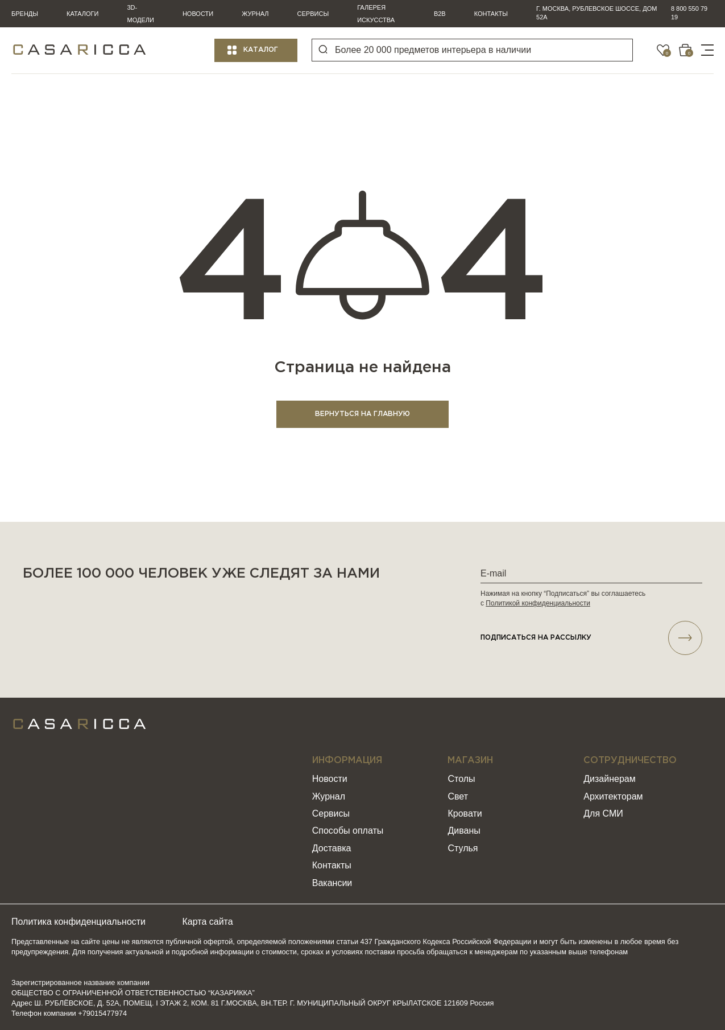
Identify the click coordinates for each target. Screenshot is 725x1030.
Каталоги (82, 13)
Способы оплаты (348, 831)
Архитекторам (613, 796)
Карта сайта (208, 921)
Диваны (464, 831)
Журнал (255, 13)
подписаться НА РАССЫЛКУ (591, 638)
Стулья (463, 848)
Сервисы (313, 13)
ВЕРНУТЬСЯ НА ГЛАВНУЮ (362, 414)
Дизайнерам (609, 779)
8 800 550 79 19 (689, 12)
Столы (461, 779)
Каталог (260, 50)
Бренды (24, 13)
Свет (458, 796)
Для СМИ (603, 813)
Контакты (491, 13)
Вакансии (332, 883)
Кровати (465, 813)
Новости (198, 13)
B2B (440, 13)
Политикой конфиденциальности (538, 603)
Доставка (331, 848)
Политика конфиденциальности (78, 921)
